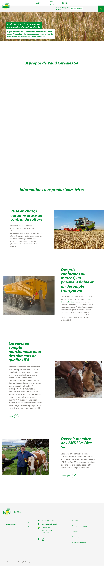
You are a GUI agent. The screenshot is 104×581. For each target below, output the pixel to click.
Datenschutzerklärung (41, 577)
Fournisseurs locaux (80, 541)
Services (75, 552)
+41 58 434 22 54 (47, 536)
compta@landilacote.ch (49, 540)
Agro (38, 7)
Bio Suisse (72, 317)
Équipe (75, 536)
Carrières (75, 547)
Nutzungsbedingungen (24, 577)
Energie (65, 7)
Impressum (10, 577)
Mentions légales (79, 558)
